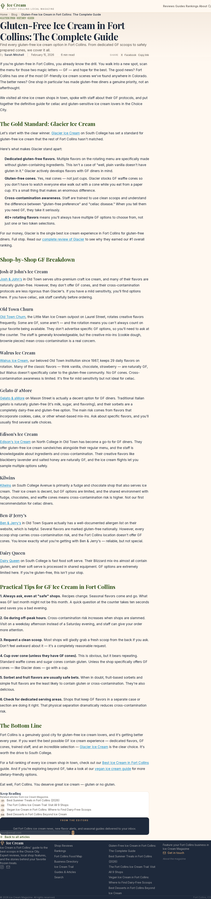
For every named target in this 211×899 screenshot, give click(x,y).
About (203, 6)
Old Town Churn (12, 317)
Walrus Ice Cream (14, 361)
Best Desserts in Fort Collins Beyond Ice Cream (37, 814)
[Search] (209, 6)
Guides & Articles (65, 872)
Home (4, 14)
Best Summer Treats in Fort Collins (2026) (33, 800)
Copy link (143, 54)
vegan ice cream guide (113, 769)
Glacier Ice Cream (65, 133)
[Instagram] (2, 867)
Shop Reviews (63, 845)
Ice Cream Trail (64, 866)
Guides (180, 6)
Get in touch (173, 852)
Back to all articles (15, 837)
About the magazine (174, 858)
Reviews (169, 6)
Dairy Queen (10, 561)
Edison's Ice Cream (15, 442)
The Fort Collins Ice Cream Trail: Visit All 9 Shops (38, 805)
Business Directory (66, 861)
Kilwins (5, 485)
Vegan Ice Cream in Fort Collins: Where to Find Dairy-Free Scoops (49, 809)
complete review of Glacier (63, 239)
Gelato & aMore (12, 398)
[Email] (8, 867)
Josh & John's (11, 279)
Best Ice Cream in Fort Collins (125, 763)
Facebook (130, 54)
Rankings (192, 6)
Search (58, 877)
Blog (14, 14)
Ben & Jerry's (10, 523)
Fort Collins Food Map (68, 856)
